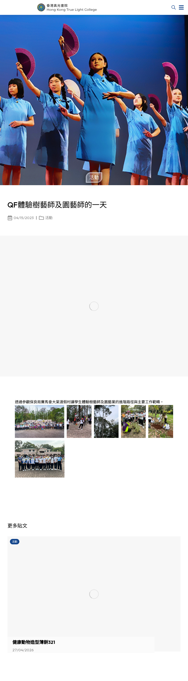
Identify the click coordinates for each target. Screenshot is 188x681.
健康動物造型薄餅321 (33, 642)
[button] (181, 7)
